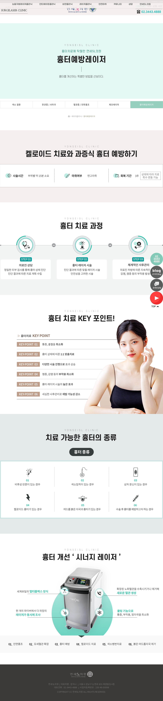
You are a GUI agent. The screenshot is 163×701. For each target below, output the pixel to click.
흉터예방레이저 (147, 104)
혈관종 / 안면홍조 (81, 104)
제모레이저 (114, 104)
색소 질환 (16, 104)
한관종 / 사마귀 (49, 104)
